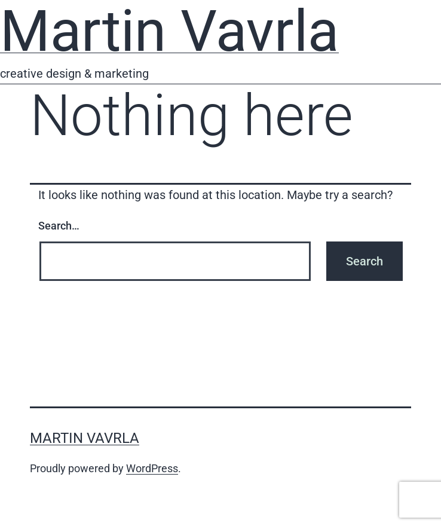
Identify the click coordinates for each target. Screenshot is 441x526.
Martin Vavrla (84, 438)
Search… (58, 225)
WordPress (152, 468)
